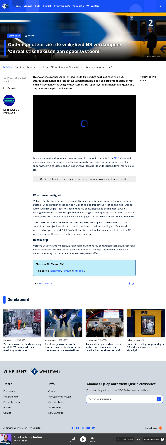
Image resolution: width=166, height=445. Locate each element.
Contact (52, 391)
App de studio (56, 402)
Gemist (47, 6)
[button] (73, 439)
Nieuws (27, 6)
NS (40, 284)
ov (52, 284)
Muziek (7, 407)
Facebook (78, 271)
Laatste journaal (125, 439)
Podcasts (78, 6)
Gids (37, 6)
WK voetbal (93, 6)
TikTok (66, 271)
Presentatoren (11, 402)
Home (17, 6)
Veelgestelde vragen (60, 397)
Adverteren (54, 407)
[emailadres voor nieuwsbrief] (124, 399)
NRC (116, 158)
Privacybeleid (35, 428)
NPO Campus (55, 413)
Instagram (55, 271)
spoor (46, 284)
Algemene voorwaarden (15, 428)
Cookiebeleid (151, 428)
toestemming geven (88, 179)
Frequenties (10, 391)
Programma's (62, 6)
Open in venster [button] (154, 439)
